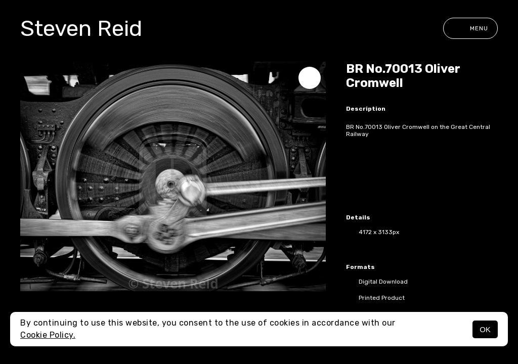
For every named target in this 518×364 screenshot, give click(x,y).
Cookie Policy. (47, 335)
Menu (470, 28)
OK (485, 329)
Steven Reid (81, 28)
